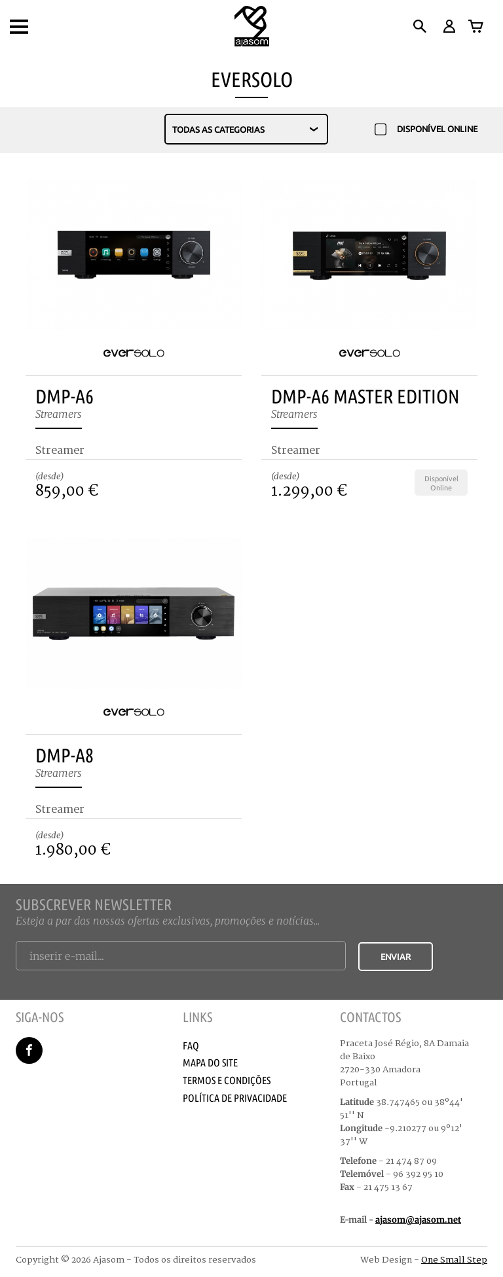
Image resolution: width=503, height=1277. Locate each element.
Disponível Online (426, 130)
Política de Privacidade (235, 1098)
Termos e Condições (226, 1080)
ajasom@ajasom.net (418, 1219)
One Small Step (454, 1260)
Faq (191, 1045)
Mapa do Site (210, 1062)
